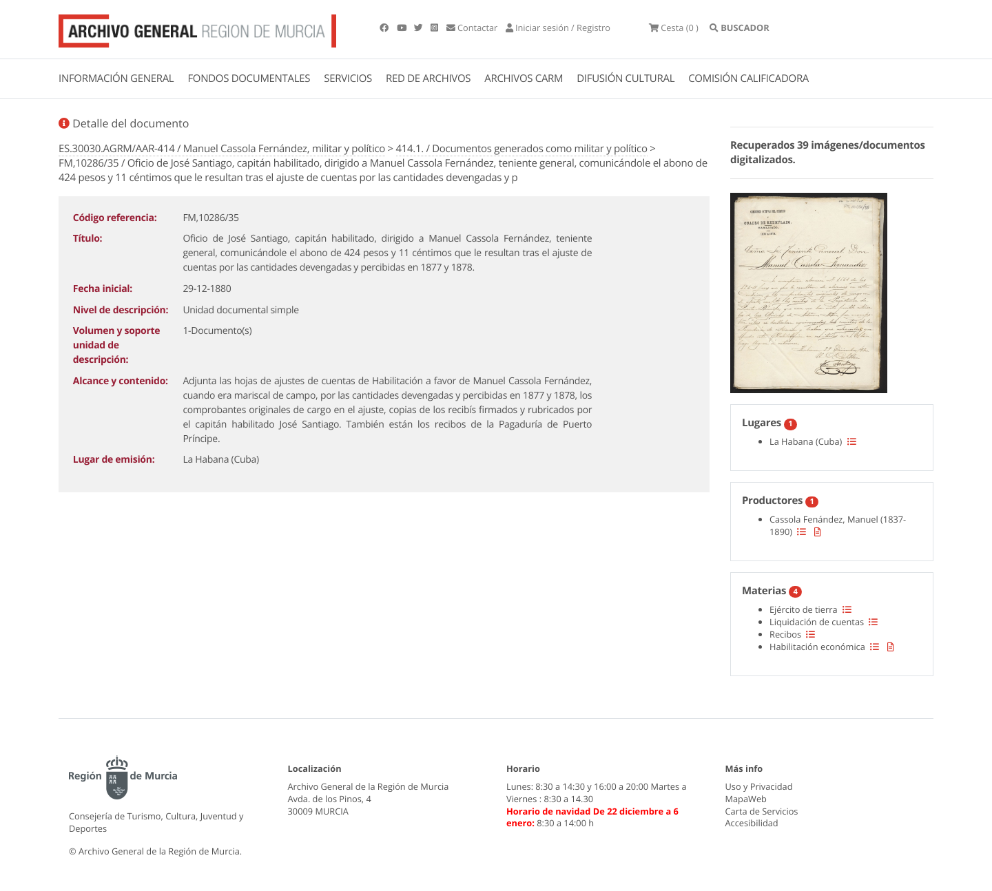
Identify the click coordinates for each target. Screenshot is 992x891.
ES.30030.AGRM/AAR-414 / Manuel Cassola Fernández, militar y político (222, 149)
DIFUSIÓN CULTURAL (625, 78)
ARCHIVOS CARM (523, 78)
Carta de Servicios (761, 811)
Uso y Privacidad (759, 786)
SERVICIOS (348, 78)
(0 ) (674, 27)
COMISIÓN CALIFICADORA (748, 78)
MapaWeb (746, 799)
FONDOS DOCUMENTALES (248, 78)
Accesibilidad (751, 823)
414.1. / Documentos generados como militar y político (522, 149)
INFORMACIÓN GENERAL (116, 78)
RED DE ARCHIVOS (428, 78)
